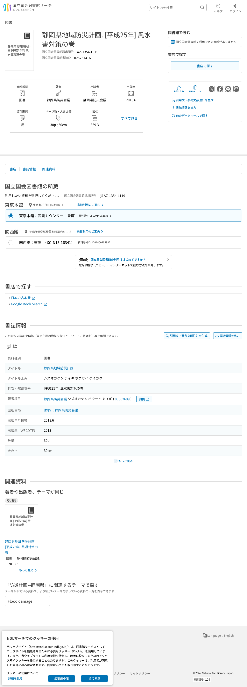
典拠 (144, 399)
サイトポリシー (140, 673)
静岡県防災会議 (55, 398)
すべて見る (129, 118)
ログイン (235, 7)
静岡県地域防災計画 (58, 367)
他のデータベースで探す (189, 115)
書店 (13, 168)
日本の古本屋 (23, 297)
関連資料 (48, 168)
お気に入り (179, 89)
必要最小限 (61, 678)
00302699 (122, 398)
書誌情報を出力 (183, 107)
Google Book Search (29, 303)
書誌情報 (29, 168)
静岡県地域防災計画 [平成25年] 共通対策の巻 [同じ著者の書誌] (21, 546)
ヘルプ (218, 7)
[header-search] (178, 7)
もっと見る (28, 570)
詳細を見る (15, 678)
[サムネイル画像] (22, 520)
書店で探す (205, 65)
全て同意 (94, 678)
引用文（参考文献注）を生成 (192, 100)
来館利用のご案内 (91, 204)
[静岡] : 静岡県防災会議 (61, 410)
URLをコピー (195, 89)
